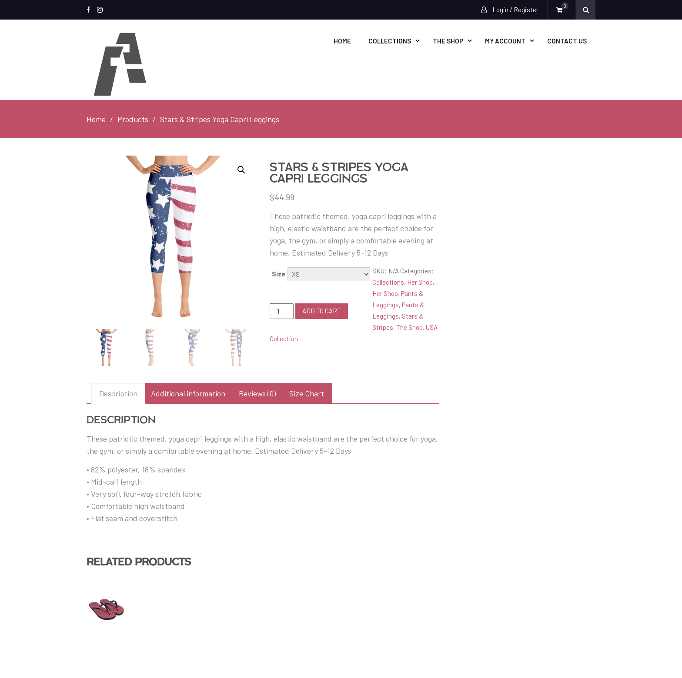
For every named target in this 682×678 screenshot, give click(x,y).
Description (118, 393)
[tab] (118, 393)
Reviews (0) (257, 393)
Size (278, 274)
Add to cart (321, 311)
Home (342, 41)
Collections (389, 41)
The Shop (448, 41)
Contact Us (567, 41)
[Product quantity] (281, 311)
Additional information (188, 393)
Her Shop (420, 282)
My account (505, 41)
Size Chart (306, 393)
